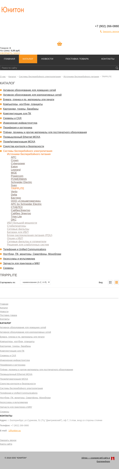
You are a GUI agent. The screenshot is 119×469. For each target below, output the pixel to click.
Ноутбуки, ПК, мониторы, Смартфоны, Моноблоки (32, 254)
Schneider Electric (21, 182)
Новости (47, 58)
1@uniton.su (14, 430)
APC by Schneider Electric (26, 204)
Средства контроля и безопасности (23, 146)
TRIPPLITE (17, 188)
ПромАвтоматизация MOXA (19, 141)
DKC (13, 219)
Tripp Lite (16, 216)
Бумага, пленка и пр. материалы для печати (28, 99)
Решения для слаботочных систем (28, 244)
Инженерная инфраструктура (20, 123)
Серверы (8, 268)
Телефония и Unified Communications (24, 249)
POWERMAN (19, 179)
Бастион (16, 197)
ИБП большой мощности (22, 222)
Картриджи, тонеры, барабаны (20, 109)
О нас (3, 76)
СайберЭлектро (20, 210)
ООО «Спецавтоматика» (26, 200)
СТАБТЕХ (17, 207)
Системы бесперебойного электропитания (40, 76)
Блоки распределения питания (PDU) (29, 235)
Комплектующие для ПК (17, 113)
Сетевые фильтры (18, 229)
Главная (9, 58)
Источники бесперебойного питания (81, 76)
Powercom (17, 175)
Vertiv (14, 191)
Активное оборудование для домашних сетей (29, 90)
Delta (14, 194)
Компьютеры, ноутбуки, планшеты (23, 104)
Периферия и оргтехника (17, 127)
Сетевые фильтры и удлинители (26, 241)
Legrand (15, 169)
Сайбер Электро (21, 213)
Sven (14, 185)
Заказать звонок (111, 31)
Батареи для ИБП (18, 232)
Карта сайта (6, 444)
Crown (14, 160)
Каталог (28, 58)
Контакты (107, 58)
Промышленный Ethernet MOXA (21, 137)
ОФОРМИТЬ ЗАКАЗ (10, 53)
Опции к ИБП (15, 238)
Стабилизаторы (16, 225)
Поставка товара (77, 58)
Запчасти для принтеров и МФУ (21, 263)
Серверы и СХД (12, 118)
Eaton (14, 166)
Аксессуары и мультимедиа (19, 258)
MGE (14, 172)
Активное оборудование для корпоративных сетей (32, 94)
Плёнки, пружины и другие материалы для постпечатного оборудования (45, 132)
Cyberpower (18, 163)
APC (13, 157)
